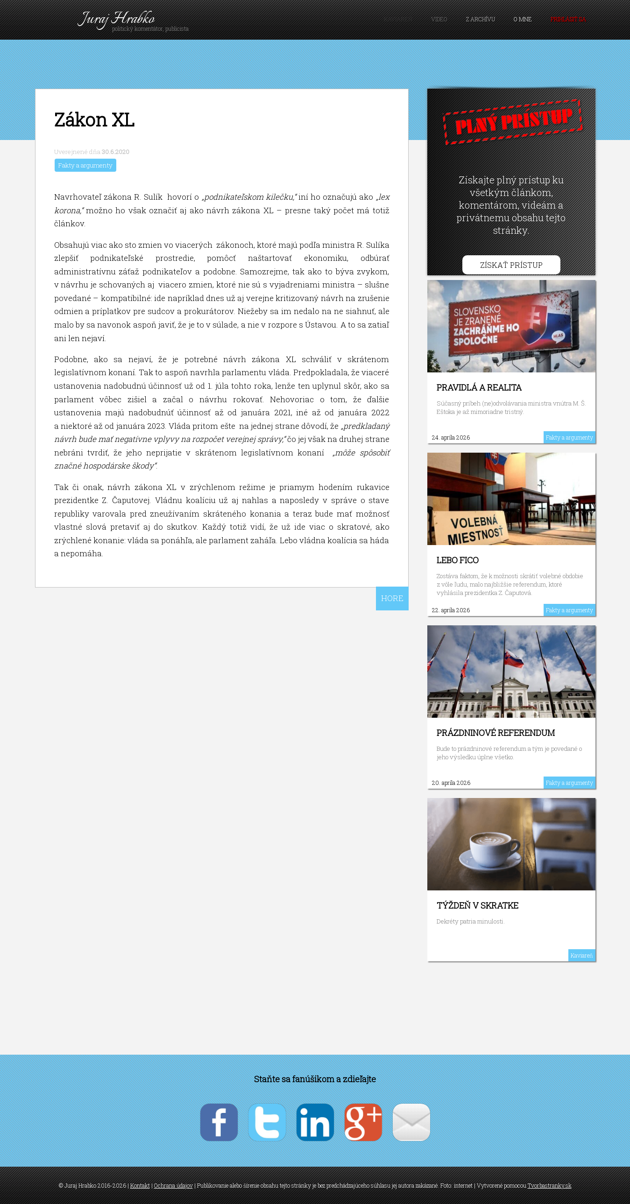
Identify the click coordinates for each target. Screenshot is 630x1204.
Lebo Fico (458, 560)
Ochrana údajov (173, 1185)
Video (439, 19)
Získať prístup (511, 265)
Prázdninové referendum (496, 732)
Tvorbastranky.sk (550, 1185)
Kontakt (140, 1185)
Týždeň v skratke (477, 905)
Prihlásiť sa (568, 19)
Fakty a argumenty (85, 165)
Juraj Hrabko (118, 19)
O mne (523, 19)
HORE (392, 598)
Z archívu (480, 19)
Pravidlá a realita (479, 387)
